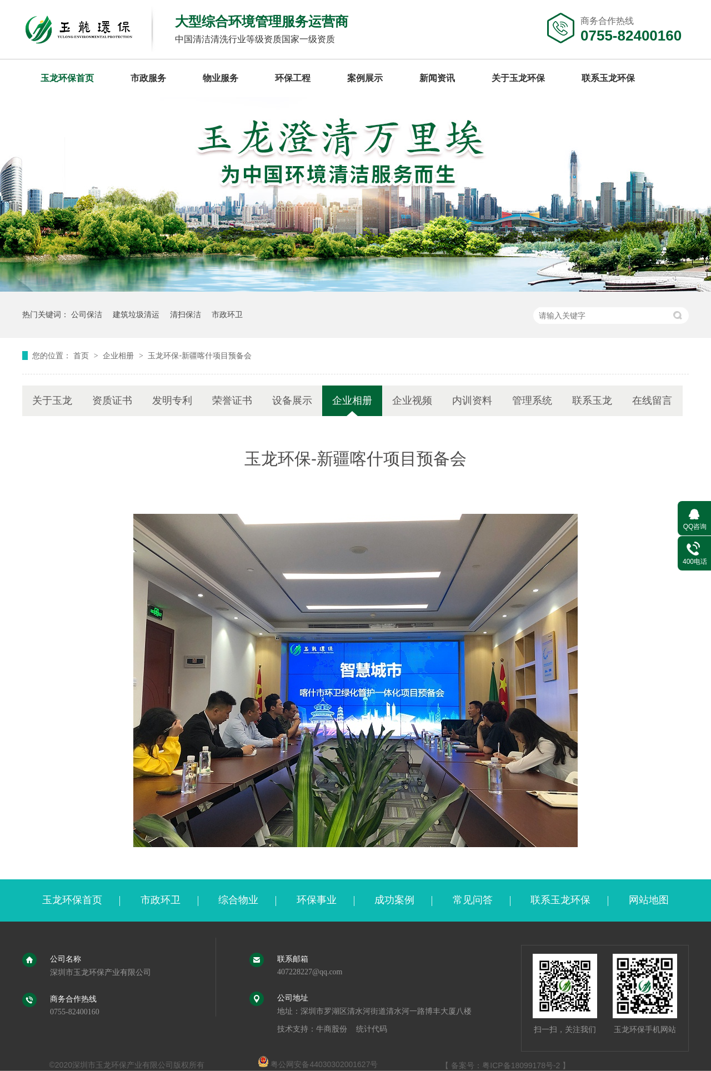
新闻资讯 (437, 78)
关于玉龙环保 (518, 78)
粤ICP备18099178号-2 (521, 1065)
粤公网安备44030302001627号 (318, 1064)
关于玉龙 (52, 400)
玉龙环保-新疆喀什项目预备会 (200, 355)
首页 (82, 355)
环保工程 (293, 78)
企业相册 (119, 355)
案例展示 (365, 78)
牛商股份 (331, 1029)
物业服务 (220, 78)
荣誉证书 (232, 400)
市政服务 (148, 78)
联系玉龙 (592, 400)
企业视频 (412, 400)
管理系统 (532, 400)
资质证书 (112, 400)
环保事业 (317, 899)
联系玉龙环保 (608, 78)
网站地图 (649, 899)
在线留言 (652, 400)
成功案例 (394, 899)
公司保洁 (86, 314)
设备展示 (292, 400)
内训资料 (472, 400)
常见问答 (473, 899)
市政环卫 (227, 314)
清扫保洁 (185, 314)
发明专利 (172, 400)
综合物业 (238, 899)
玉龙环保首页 (67, 78)
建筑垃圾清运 (136, 314)
